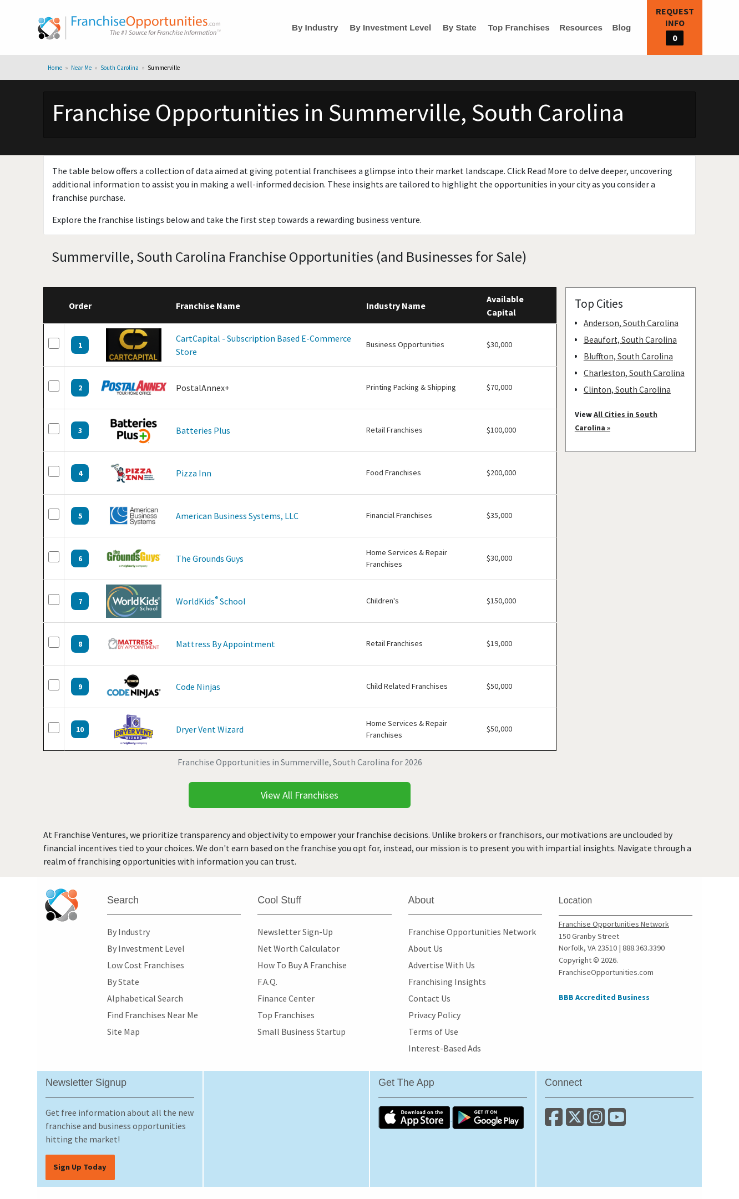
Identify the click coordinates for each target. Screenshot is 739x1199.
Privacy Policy (434, 1014)
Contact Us (429, 998)
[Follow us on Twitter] (576, 1121)
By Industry (315, 27)
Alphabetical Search (145, 998)
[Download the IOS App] (415, 1116)
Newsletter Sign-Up (295, 931)
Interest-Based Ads (444, 1048)
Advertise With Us (441, 965)
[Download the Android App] (488, 1116)
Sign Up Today (80, 1167)
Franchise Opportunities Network (472, 931)
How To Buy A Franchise (302, 965)
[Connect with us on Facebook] (555, 1121)
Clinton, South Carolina (627, 389)
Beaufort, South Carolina (630, 339)
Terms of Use (433, 1031)
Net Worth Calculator (298, 948)
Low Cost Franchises (145, 965)
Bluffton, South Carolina (628, 356)
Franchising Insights (447, 981)
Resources (581, 27)
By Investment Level (390, 27)
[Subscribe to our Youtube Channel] (617, 1121)
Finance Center (286, 998)
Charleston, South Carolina (634, 373)
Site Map (123, 1031)
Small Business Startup (301, 1031)
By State (460, 27)
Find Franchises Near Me (152, 1014)
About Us (425, 948)
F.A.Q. (267, 981)
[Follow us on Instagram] (597, 1121)
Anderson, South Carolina (631, 323)
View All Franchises (299, 795)
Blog (621, 27)
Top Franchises (518, 27)
